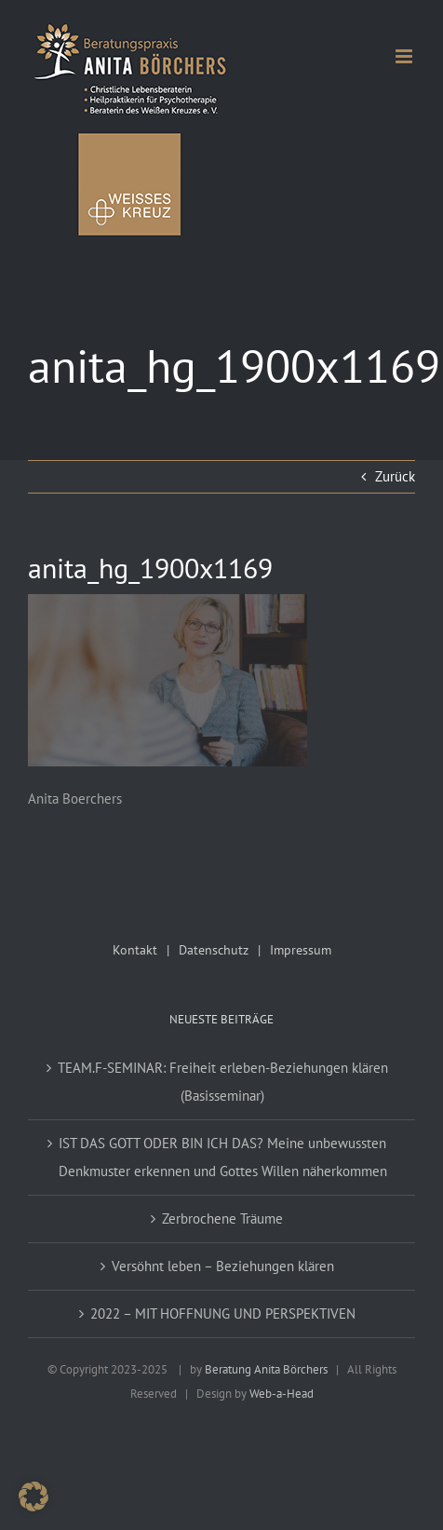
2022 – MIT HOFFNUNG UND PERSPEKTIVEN (223, 1313)
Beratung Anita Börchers (266, 1369)
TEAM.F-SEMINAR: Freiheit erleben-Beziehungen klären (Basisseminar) (223, 1081)
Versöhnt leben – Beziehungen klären (223, 1266)
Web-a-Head (281, 1393)
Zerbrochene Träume (222, 1218)
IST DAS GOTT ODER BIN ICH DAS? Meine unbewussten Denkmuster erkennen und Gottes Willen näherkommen (223, 1157)
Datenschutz (213, 949)
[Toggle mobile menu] (405, 56)
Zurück (395, 476)
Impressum (300, 949)
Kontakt (135, 949)
